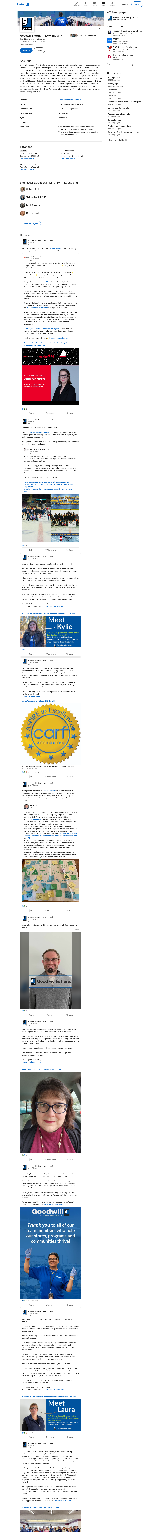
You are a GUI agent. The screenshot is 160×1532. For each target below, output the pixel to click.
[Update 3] (61, 605)
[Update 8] (61, 1235)
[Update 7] (61, 1090)
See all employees (30, 223)
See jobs (26, 50)
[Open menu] (100, 28)
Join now (124, 4)
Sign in (137, 4)
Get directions (27, 158)
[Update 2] (61, 484)
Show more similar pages (120, 65)
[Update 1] (61, 327)
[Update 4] (61, 718)
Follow (39, 50)
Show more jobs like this (119, 140)
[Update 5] (61, 846)
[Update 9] (61, 1374)
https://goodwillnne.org (69, 99)
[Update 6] (61, 966)
